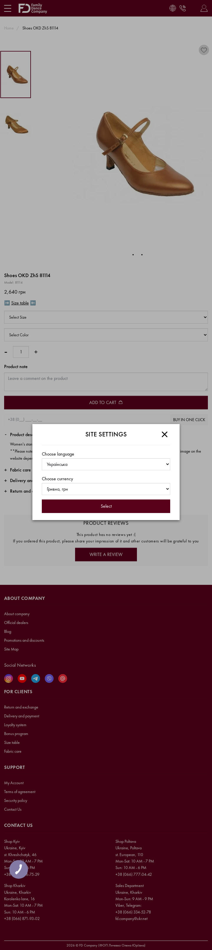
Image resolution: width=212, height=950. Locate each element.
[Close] (164, 434)
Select (106, 506)
